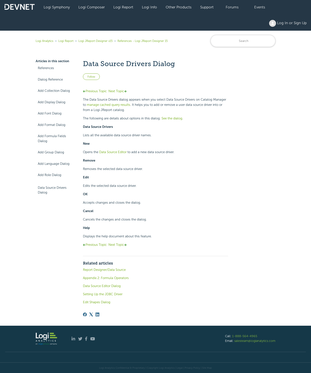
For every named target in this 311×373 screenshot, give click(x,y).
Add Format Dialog (51, 125)
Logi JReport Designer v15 (95, 41)
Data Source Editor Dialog (102, 286)
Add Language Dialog (54, 164)
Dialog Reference (50, 79)
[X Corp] (91, 314)
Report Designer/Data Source (104, 270)
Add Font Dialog (50, 113)
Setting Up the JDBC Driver (102, 294)
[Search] (243, 41)
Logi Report (123, 7)
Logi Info (149, 7)
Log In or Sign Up (288, 23)
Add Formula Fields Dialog (52, 138)
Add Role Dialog (49, 175)
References (46, 68)
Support (207, 7)
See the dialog (172, 118)
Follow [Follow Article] (91, 76)
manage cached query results (108, 105)
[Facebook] (85, 314)
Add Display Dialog (51, 102)
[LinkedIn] (97, 314)
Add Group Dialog (51, 152)
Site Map (207, 367)
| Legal (179, 367)
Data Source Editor (113, 152)
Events (259, 7)
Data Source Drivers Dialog (52, 190)
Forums (232, 7)
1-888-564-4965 (244, 336)
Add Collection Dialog (54, 91)
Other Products (179, 7)
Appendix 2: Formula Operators (106, 278)
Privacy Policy (192, 367)
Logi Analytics (44, 41)
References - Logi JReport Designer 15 (142, 41)
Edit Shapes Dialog (96, 302)
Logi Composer (91, 7)
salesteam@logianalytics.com (254, 341)
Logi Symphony (57, 7)
